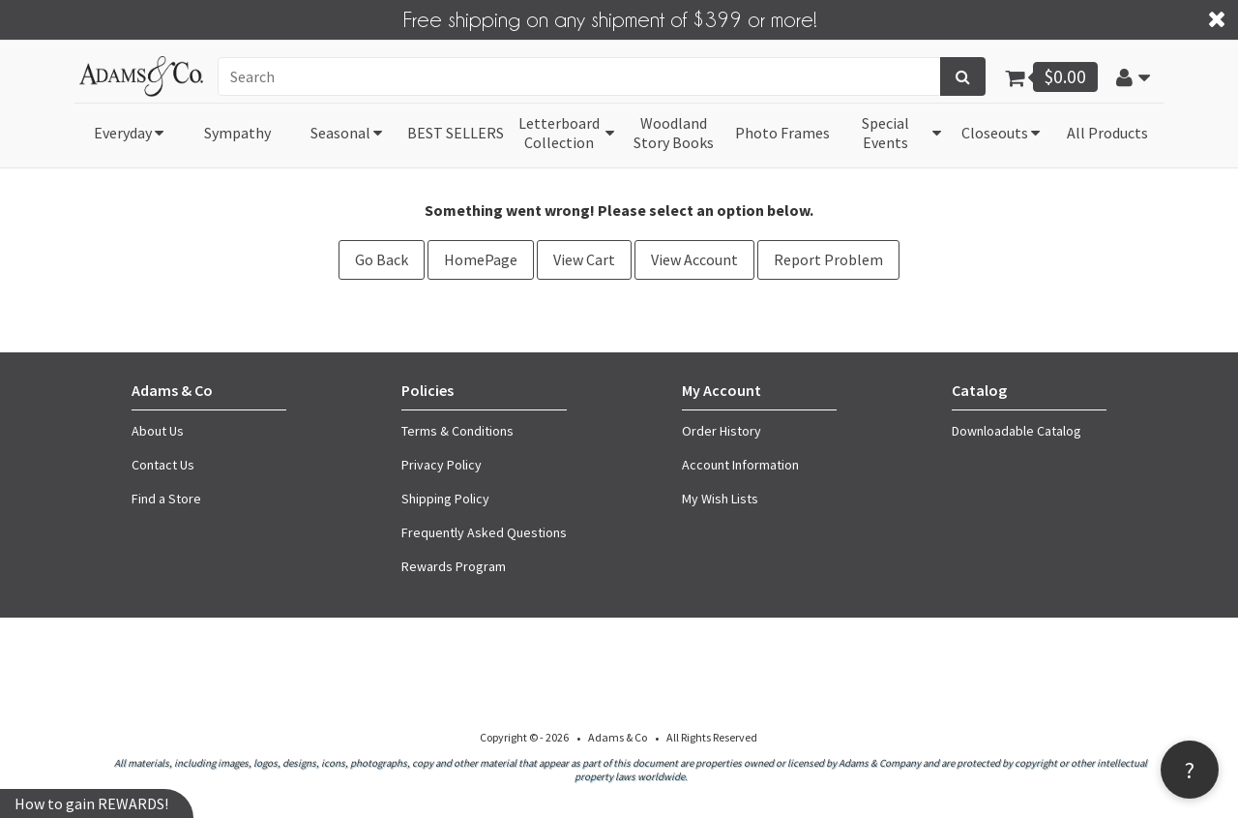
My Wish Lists (720, 498)
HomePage (480, 259)
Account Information (740, 464)
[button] (1133, 76)
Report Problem (828, 259)
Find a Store (166, 498)
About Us (158, 430)
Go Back (381, 259)
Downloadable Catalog (1016, 430)
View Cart (584, 259)
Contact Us (163, 464)
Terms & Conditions (457, 430)
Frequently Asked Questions (484, 532)
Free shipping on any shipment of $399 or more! (610, 18)
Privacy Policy (441, 464)
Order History (721, 430)
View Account (694, 259)
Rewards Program (453, 566)
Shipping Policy (445, 498)
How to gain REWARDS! (91, 803)
